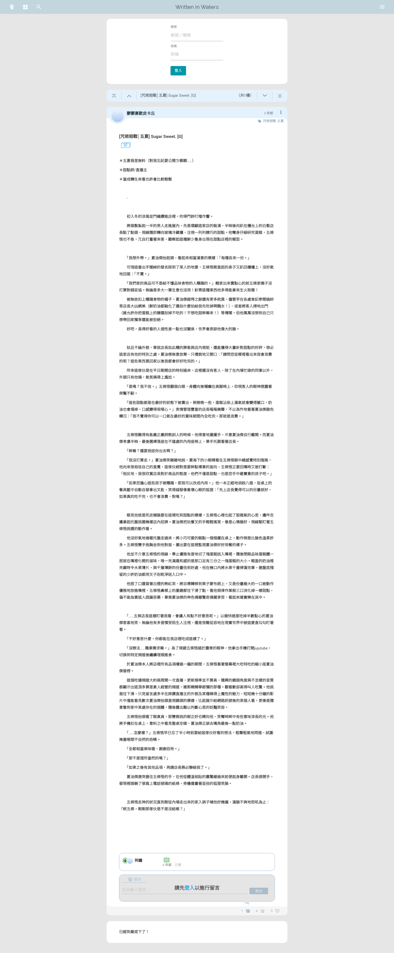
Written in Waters (197, 7)
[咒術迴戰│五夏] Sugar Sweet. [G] (151, 136)
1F (123, 145)
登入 (178, 71)
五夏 (280, 121)
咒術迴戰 (269, 121)
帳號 (174, 27)
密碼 (174, 46)
